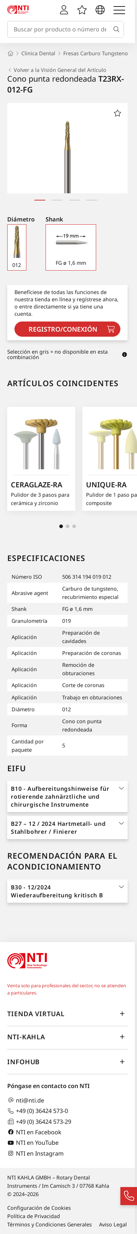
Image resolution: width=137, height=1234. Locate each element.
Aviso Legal (113, 1224)
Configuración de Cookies (39, 1207)
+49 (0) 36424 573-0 (37, 1111)
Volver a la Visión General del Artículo (56, 70)
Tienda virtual (67, 1014)
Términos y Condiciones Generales (49, 1224)
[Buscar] (118, 29)
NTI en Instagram (35, 1153)
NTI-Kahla (67, 1037)
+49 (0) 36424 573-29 (39, 1121)
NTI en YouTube (33, 1142)
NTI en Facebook (34, 1132)
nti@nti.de (25, 1100)
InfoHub (67, 1062)
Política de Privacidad (33, 1216)
